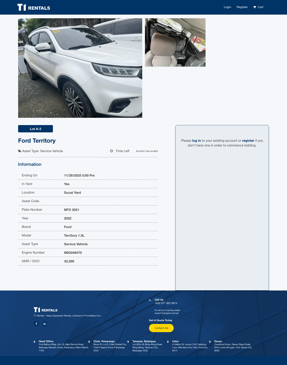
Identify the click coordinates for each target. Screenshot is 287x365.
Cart (260, 7)
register (248, 140)
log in (196, 140)
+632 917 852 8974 (166, 303)
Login (227, 7)
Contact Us (161, 327)
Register (242, 7)
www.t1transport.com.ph (167, 313)
